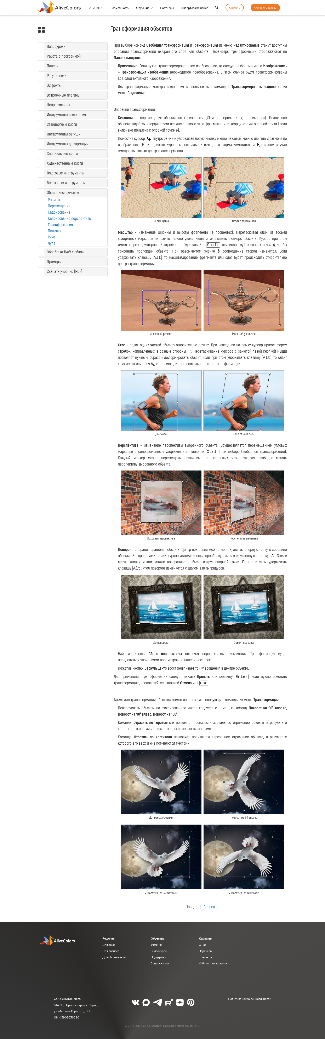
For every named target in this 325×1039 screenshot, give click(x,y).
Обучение (142, 7)
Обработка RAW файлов (65, 252)
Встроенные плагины (63, 95)
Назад (190, 907)
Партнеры (167, 7)
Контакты (205, 957)
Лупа (51, 243)
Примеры (54, 261)
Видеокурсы (159, 950)
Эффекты (54, 85)
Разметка (55, 199)
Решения (93, 7)
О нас (202, 944)
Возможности (119, 7)
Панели (52, 66)
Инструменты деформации (68, 143)
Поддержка (158, 957)
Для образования (114, 957)
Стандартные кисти (62, 124)
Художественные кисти (65, 163)
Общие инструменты (63, 192)
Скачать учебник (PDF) (64, 271)
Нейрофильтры (58, 105)
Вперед (209, 907)
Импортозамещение (194, 7)
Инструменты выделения (66, 114)
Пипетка (54, 230)
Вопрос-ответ (160, 963)
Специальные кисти (62, 153)
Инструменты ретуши (63, 134)
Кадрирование (59, 212)
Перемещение (59, 206)
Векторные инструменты (66, 182)
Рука (51, 237)
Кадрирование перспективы (70, 218)
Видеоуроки (56, 46)
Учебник (156, 944)
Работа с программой (64, 56)
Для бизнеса (110, 950)
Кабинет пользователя (214, 963)
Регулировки (56, 75)
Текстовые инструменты (65, 173)
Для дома (108, 944)
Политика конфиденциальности (249, 998)
